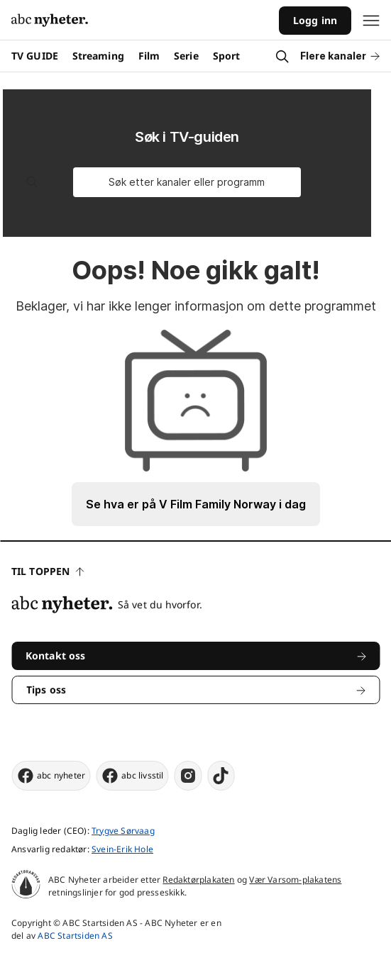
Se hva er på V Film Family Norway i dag (196, 504)
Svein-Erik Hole (122, 849)
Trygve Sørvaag (123, 831)
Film (149, 55)
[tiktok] (221, 776)
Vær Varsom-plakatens (295, 880)
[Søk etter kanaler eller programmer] (187, 182)
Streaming (98, 55)
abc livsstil (132, 775)
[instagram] (188, 776)
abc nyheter (50, 775)
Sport (227, 55)
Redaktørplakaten (198, 880)
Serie (186, 55)
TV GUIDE (34, 55)
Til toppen (47, 571)
